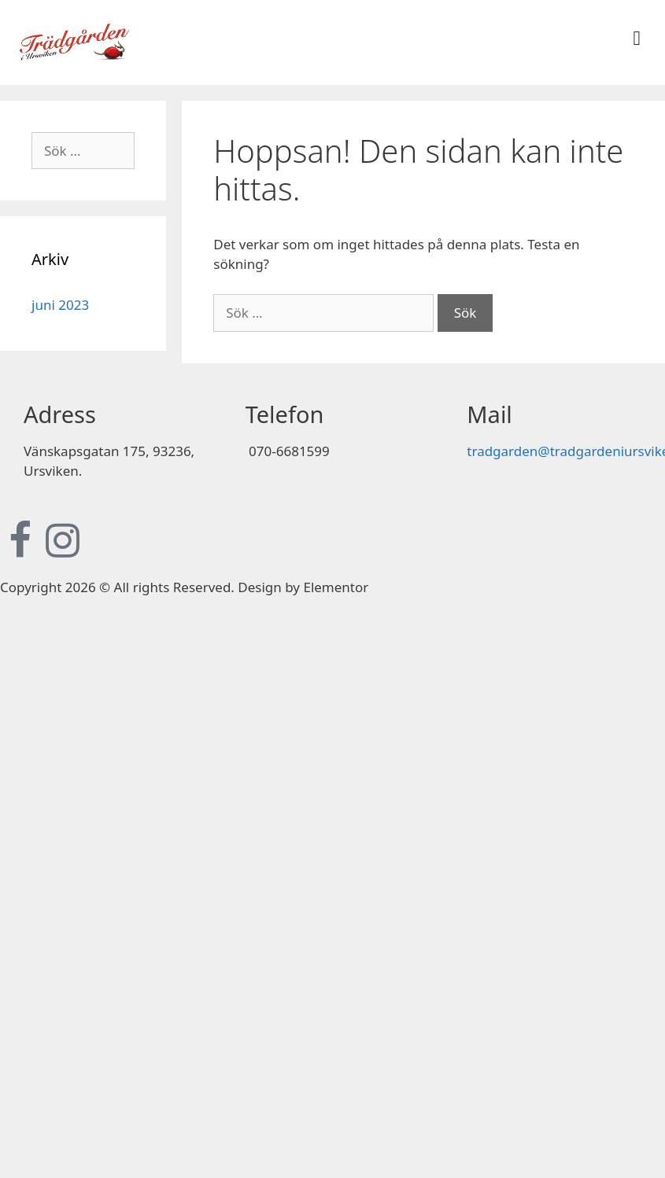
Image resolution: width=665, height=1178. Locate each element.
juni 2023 (60, 305)
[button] (636, 38)
